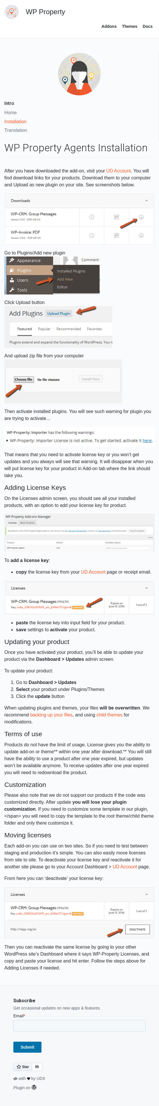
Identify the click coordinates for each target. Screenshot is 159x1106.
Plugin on (25, 1087)
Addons (109, 26)
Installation (15, 121)
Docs (148, 26)
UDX (41, 1078)
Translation (15, 130)
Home (10, 112)
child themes (110, 714)
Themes (129, 26)
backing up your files (51, 714)
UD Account (118, 170)
